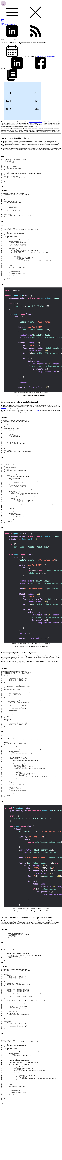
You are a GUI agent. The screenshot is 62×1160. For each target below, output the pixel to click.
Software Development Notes (8, 24)
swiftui (52, 56)
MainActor (3, 428)
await (46, 56)
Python (2, 21)
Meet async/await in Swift (35, 122)
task (49, 56)
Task (38, 431)
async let (39, 56)
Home (2, 19)
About (2, 23)
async (43, 56)
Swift (2, 20)
